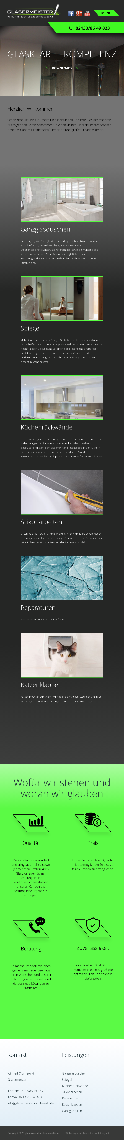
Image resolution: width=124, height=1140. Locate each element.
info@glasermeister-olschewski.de (30, 1103)
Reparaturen (70, 1098)
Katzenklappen (72, 1104)
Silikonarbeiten (72, 1092)
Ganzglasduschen (74, 1073)
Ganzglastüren (72, 1111)
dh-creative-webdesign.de (96, 1133)
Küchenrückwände (75, 1086)
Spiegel (67, 1079)
